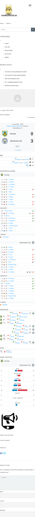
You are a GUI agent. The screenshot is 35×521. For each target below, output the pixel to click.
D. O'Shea (11, 187)
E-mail (2, 501)
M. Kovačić (11, 278)
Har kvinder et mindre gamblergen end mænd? (16, 71)
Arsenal (6, 43)
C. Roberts (11, 182)
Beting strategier (9, 50)
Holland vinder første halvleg (11, 85)
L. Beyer (10, 189)
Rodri (26, 159)
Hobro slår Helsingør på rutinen (12, 78)
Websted (2, 510)
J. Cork (10, 228)
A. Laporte (11, 281)
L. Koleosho (11, 194)
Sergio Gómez (12, 295)
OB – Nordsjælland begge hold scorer (14, 82)
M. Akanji (10, 252)
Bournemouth (8, 53)
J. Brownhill (11, 220)
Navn (2, 491)
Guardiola (4, 304)
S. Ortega (11, 293)
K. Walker (11, 249)
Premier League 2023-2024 (15, 126)
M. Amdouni (11, 204)
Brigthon (7, 57)
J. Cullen (10, 199)
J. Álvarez (25, 162)
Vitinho (10, 192)
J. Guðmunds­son (13, 225)
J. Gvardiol (7, 283)
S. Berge (10, 196)
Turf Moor (18, 150)
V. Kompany (5, 237)
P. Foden (10, 269)
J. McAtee (11, 288)
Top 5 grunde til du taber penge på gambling (15, 75)
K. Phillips (11, 298)
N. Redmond (11, 218)
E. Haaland (18, 159)
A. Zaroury (11, 213)
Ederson (10, 247)
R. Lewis (10, 257)
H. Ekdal (10, 223)
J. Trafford (11, 179)
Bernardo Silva (12, 264)
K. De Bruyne (12, 259)
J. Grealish (11, 291)
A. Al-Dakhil (11, 184)
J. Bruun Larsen (8, 210)
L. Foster (10, 201)
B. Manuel (6, 215)
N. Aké (10, 254)
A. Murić (10, 230)
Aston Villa (7, 47)
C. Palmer (11, 286)
